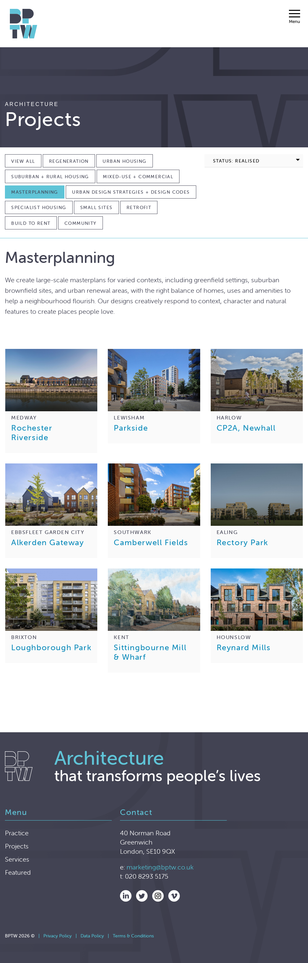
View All (23, 161)
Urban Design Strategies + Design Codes (131, 192)
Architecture (32, 104)
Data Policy (92, 936)
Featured (18, 872)
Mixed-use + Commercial (138, 177)
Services (17, 859)
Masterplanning (34, 192)
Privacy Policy (57, 936)
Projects (17, 846)
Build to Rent (30, 223)
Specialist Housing (38, 207)
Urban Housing (124, 161)
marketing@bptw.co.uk (160, 867)
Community (80, 223)
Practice (17, 833)
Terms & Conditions (133, 936)
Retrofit (139, 207)
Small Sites (96, 207)
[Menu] (294, 17)
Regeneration (69, 161)
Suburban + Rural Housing (50, 177)
